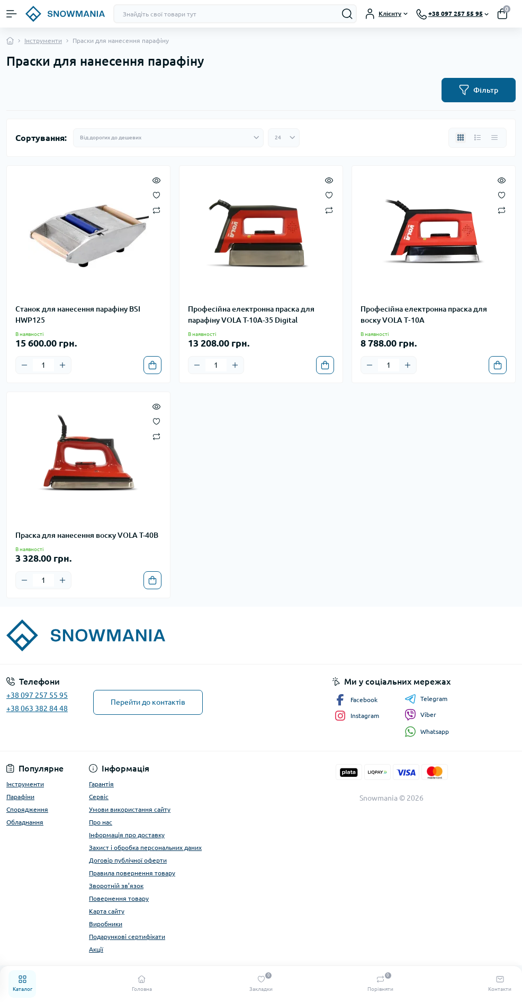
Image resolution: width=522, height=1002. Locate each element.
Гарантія (101, 784)
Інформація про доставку (127, 834)
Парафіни (20, 796)
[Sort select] (168, 137)
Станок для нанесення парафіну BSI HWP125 (77, 314)
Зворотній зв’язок (116, 885)
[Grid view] (460, 137)
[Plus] (62, 365)
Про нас (100, 822)
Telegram (425, 699)
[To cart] (152, 365)
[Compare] (156, 209)
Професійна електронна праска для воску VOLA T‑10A (424, 314)
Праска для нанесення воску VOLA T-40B (86, 535)
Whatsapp (426, 731)
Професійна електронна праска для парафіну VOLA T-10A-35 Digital (251, 314)
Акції (96, 949)
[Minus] (24, 365)
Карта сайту (106, 911)
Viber (420, 715)
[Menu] (11, 13)
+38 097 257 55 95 (37, 695)
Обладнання (24, 822)
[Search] (347, 13)
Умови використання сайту (129, 809)
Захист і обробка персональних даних (145, 847)
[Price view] (494, 137)
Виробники (105, 923)
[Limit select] (284, 137)
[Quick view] (156, 179)
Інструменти (43, 40)
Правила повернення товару (132, 873)
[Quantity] (43, 365)
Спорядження (27, 809)
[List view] (477, 137)
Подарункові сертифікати (127, 936)
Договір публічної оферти (128, 860)
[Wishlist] (156, 194)
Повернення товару (119, 898)
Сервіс (99, 796)
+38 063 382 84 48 (37, 708)
